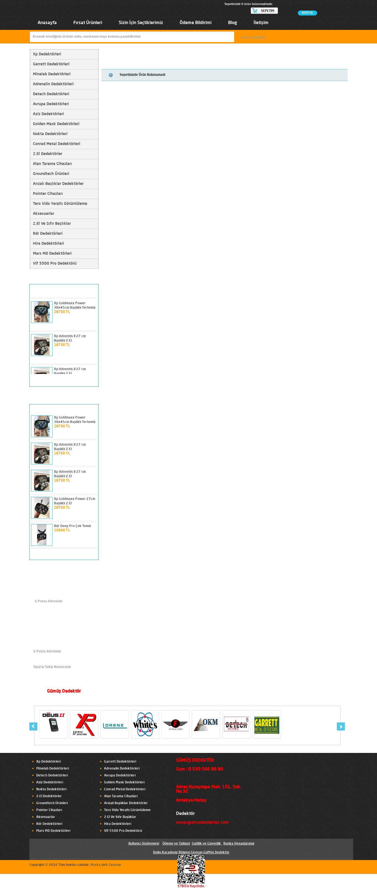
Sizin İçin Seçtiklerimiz (141, 23)
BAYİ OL (307, 13)
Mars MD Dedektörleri (52, 253)
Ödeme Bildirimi (195, 23)
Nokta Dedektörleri (50, 134)
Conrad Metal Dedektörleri (56, 144)
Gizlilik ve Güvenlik (206, 843)
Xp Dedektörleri (47, 54)
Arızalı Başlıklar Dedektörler (58, 184)
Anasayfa (47, 23)
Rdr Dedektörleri (48, 234)
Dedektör (185, 814)
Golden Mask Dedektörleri (56, 124)
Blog (232, 23)
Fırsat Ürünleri (87, 23)
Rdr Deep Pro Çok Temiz (72, 526)
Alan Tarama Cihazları (52, 164)
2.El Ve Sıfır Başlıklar (52, 224)
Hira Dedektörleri (48, 244)
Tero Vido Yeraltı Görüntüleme (60, 204)
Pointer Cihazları (48, 194)
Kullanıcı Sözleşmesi (143, 843)
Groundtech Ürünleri (51, 174)
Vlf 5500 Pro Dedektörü (54, 263)
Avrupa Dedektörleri (51, 104)
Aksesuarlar (43, 214)
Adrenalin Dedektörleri (53, 84)
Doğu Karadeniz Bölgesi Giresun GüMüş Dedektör (191, 852)
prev (83, 380)
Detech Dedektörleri (51, 94)
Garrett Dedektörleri (51, 64)
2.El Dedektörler (47, 154)
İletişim (261, 23)
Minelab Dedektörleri (52, 74)
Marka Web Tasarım (106, 865)
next (92, 380)
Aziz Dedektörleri (48, 114)
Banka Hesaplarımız (238, 843)
